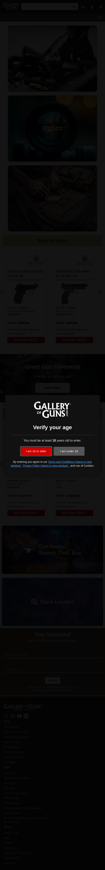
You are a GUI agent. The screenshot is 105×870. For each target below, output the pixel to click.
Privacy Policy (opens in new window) (46, 465)
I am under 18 (69, 451)
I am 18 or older (36, 451)
